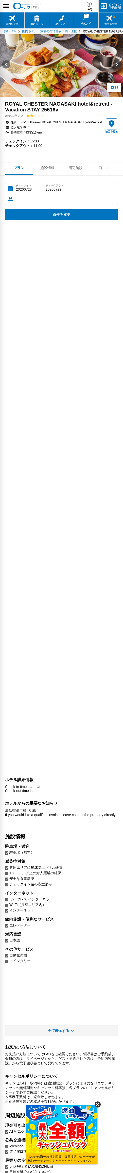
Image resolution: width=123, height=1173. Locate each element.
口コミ (104, 168)
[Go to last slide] (6, 65)
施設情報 (47, 168)
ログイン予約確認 (115, 6)
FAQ (89, 9)
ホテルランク (14, 116)
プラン (19, 168)
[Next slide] (117, 65)
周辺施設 (75, 168)
